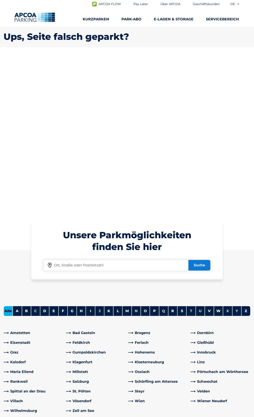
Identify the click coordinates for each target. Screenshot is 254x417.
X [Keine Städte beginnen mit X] (227, 155)
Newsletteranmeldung (151, 331)
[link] (34, 177)
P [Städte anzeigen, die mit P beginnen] (154, 155)
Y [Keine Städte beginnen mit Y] (237, 155)
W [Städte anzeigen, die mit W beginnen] (218, 155)
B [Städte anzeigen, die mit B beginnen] (26, 155)
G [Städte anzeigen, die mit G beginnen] (72, 155)
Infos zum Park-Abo (21, 331)
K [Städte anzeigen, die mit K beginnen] (108, 155)
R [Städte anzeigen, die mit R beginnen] (172, 155)
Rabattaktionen (81, 331)
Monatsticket (15, 345)
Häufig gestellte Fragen (88, 317)
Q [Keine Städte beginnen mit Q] (163, 155)
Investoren (140, 375)
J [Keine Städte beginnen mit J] (100, 155)
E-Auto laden (15, 324)
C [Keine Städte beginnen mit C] (35, 155)
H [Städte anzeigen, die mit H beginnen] (81, 155)
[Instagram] (96, 354)
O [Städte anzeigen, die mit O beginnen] (145, 155)
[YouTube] (87, 354)
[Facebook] (69, 354)
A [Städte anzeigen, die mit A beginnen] (17, 155)
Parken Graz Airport (21, 359)
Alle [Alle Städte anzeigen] (8, 155)
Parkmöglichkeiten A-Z (24, 317)
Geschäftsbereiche (147, 361)
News (136, 382)
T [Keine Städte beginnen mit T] (191, 155)
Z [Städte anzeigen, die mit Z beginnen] (246, 155)
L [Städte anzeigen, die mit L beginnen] (118, 155)
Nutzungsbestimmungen (23, 413)
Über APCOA (142, 317)
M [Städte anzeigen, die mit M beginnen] (127, 155)
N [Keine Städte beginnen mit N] (136, 155)
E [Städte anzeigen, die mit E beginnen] (54, 155)
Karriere (137, 324)
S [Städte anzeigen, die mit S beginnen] (182, 155)
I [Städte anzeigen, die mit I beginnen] (90, 155)
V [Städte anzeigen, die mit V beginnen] (209, 155)
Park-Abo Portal (17, 338)
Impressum (93, 413)
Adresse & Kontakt (83, 324)
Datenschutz (63, 413)
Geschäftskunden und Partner (158, 368)
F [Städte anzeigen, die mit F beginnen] (63, 155)
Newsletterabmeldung (151, 338)
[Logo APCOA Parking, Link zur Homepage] (35, 17)
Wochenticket (16, 352)
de (235, 4)
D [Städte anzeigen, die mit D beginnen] (44, 155)
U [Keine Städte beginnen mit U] (200, 155)
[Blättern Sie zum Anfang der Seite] (247, 283)
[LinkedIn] (78, 354)
